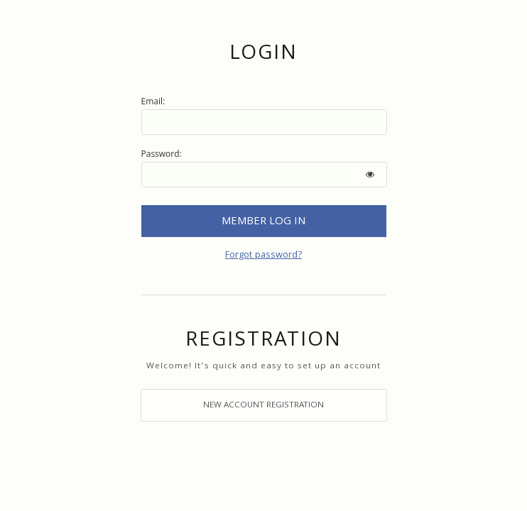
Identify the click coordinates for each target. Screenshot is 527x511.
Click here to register (264, 405)
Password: (161, 154)
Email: (153, 101)
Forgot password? (263, 256)
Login (263, 221)
